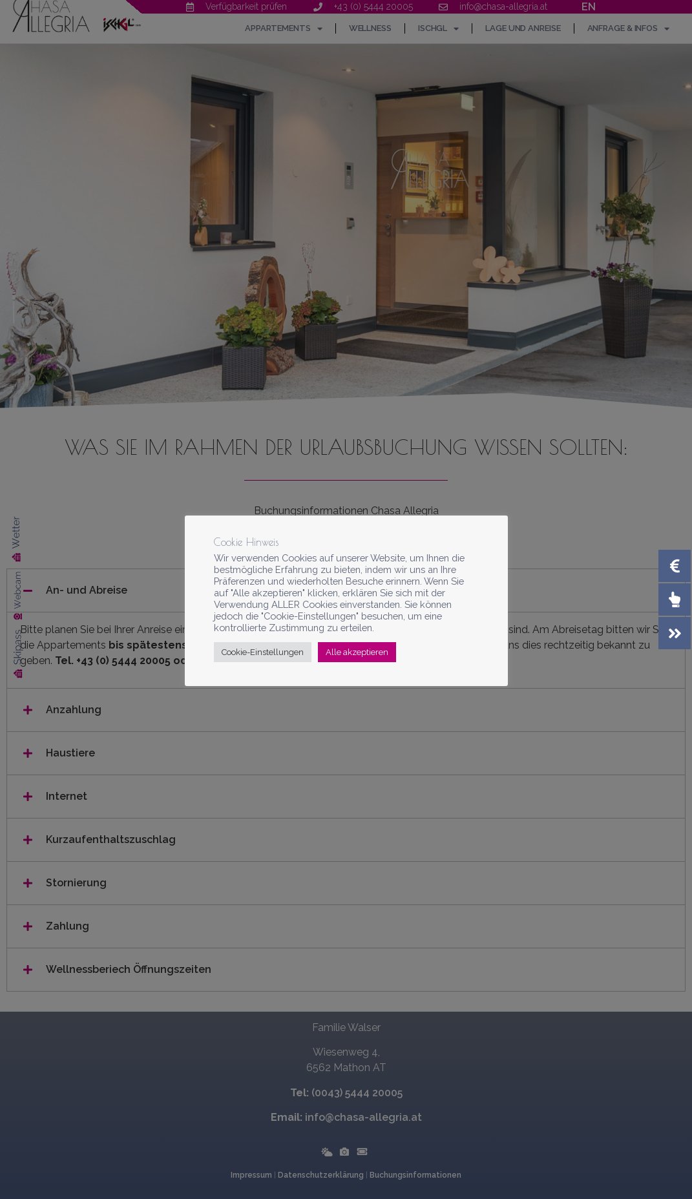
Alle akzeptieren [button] (357, 652)
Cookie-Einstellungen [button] (263, 652)
